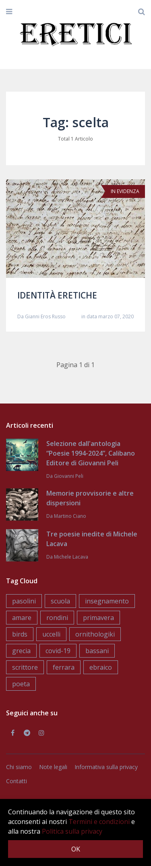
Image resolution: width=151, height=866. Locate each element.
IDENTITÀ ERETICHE (57, 295)
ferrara (63, 667)
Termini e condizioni (99, 821)
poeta (21, 683)
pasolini (24, 601)
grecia (21, 650)
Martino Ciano (70, 516)
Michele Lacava (71, 556)
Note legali (53, 767)
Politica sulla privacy (72, 831)
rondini (57, 617)
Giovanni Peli (68, 476)
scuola (60, 601)
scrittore (25, 667)
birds (19, 634)
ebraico (100, 667)
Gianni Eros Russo (45, 316)
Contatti (16, 781)
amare (21, 617)
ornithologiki (95, 634)
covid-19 (58, 650)
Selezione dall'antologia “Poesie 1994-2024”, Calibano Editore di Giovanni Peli (90, 453)
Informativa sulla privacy (106, 767)
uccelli (51, 634)
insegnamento (107, 601)
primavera (98, 617)
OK (75, 849)
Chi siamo (19, 767)
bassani (97, 650)
